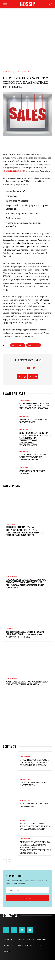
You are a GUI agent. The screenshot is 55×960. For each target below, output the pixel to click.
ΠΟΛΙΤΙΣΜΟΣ (11, 524)
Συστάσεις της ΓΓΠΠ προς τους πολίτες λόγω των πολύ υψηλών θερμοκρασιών (35, 826)
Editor (31, 368)
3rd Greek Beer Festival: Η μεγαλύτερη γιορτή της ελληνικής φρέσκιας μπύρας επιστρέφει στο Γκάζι (25, 531)
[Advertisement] (27, 37)
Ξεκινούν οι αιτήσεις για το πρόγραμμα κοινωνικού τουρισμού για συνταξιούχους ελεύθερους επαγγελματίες (35, 439)
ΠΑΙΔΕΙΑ (9, 629)
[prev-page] (5, 861)
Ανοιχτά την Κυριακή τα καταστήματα (34, 420)
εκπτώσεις (17, 345)
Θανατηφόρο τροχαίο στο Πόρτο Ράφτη (34, 805)
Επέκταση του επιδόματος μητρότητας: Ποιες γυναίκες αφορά (35, 457)
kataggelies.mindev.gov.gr (14, 170)
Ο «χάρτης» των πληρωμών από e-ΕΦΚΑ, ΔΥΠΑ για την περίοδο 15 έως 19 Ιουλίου (35, 406)
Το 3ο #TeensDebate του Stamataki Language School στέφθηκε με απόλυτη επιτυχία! (25, 634)
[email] (27, 890)
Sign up (27, 898)
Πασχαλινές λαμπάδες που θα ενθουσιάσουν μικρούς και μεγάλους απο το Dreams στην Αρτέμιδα (26, 583)
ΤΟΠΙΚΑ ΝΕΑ (11, 576)
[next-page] (9, 861)
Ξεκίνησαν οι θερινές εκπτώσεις (32, 472)
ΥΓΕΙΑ (22, 820)
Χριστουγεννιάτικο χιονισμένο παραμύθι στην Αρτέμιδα (27, 683)
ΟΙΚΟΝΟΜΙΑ (22, 71)
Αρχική (7, 71)
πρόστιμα (33, 345)
